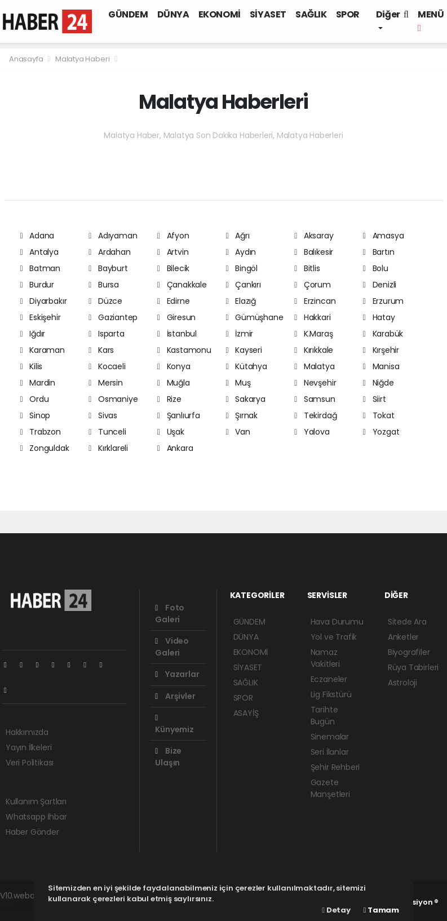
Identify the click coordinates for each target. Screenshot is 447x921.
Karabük (383, 333)
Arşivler (175, 696)
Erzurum (383, 301)
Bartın (379, 252)
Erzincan (314, 301)
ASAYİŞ (246, 713)
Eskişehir (40, 317)
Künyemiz (174, 724)
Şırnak (241, 415)
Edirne (173, 301)
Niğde (378, 382)
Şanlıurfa (178, 415)
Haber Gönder (32, 832)
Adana (37, 235)
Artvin (173, 252)
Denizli (379, 284)
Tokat (379, 415)
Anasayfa (27, 59)
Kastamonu (184, 350)
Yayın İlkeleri (28, 747)
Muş (237, 382)
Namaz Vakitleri (325, 658)
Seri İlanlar (330, 752)
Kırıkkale (313, 350)
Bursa (103, 284)
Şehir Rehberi (335, 767)
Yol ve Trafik (334, 637)
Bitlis (307, 268)
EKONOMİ (219, 14)
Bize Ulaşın (168, 756)
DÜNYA (173, 14)
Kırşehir (381, 350)
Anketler (403, 637)
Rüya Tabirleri (413, 667)
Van (237, 431)
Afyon (173, 235)
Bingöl (241, 268)
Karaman (42, 350)
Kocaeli (106, 366)
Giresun (176, 317)
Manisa (381, 366)
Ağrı (237, 235)
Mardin (38, 382)
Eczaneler (329, 679)
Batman (40, 268)
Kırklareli (108, 448)
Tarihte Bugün (324, 715)
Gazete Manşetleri (330, 788)
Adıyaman (112, 235)
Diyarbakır (43, 301)
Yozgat (381, 431)
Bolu (375, 268)
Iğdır (33, 333)
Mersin (105, 382)
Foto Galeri (169, 613)
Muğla (173, 382)
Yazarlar (177, 674)
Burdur (37, 284)
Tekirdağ (315, 415)
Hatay (379, 317)
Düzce (105, 301)
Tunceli (107, 431)
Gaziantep (113, 317)
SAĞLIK (311, 14)
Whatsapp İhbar (36, 816)
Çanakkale (182, 284)
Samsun (314, 399)
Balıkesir (313, 252)
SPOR (348, 14)
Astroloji (402, 682)
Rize (169, 399)
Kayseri (243, 350)
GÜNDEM (128, 14)
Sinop (35, 415)
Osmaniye (113, 399)
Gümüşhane (254, 317)
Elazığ (240, 301)
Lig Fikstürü (331, 694)
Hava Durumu (337, 621)
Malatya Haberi (82, 59)
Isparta (106, 333)
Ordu (34, 399)
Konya (174, 366)
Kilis (31, 366)
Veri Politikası (30, 762)
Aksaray (313, 235)
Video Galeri (172, 646)
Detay (336, 910)
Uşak (170, 431)
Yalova (312, 431)
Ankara (175, 448)
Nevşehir (315, 382)
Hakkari (312, 317)
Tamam (381, 910)
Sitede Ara (407, 621)
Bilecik (173, 268)
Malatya (314, 366)
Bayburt (107, 268)
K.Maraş (313, 333)
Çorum (312, 284)
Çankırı (242, 284)
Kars (101, 350)
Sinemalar (330, 736)
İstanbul (177, 333)
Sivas (102, 415)
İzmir (239, 333)
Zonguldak (44, 448)
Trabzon (40, 431)
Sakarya (245, 399)
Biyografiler (409, 652)
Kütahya (246, 366)
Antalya (39, 252)
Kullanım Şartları (36, 801)
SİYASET (268, 14)
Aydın (240, 252)
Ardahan (109, 252)
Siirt (374, 399)
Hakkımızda (27, 732)
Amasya (383, 235)
